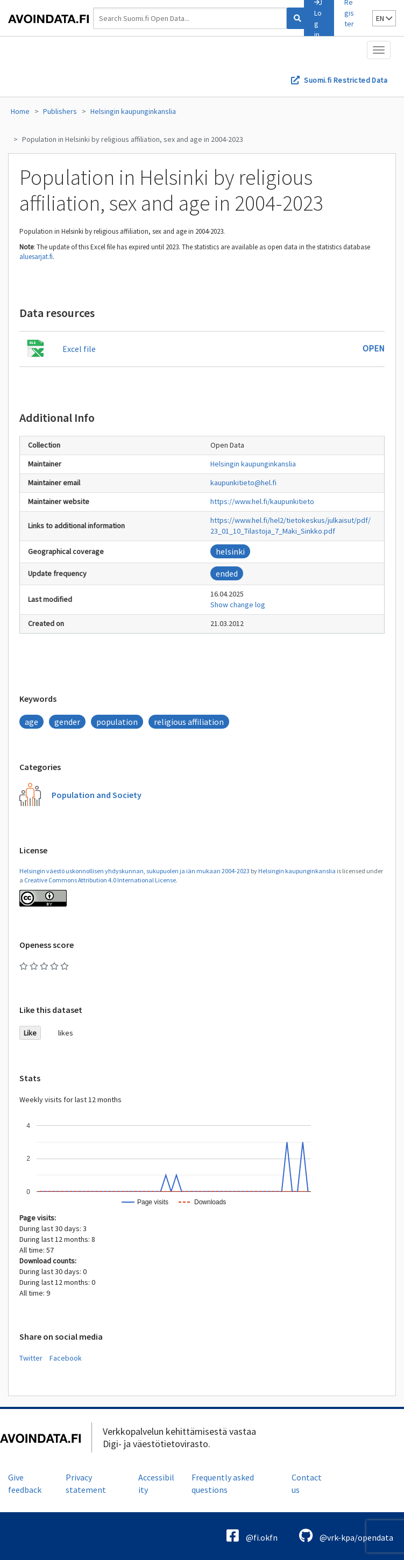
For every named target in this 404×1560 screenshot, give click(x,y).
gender (67, 721)
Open (374, 348)
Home (20, 111)
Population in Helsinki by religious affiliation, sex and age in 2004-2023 (132, 139)
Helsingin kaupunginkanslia (133, 111)
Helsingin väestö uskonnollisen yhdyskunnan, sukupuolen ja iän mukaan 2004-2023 (134, 871)
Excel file (79, 348)
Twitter (30, 1358)
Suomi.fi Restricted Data (345, 80)
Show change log (237, 604)
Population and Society (96, 794)
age (31, 721)
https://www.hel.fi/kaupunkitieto (262, 501)
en (384, 18)
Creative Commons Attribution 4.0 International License (100, 880)
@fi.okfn (252, 1535)
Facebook (65, 1358)
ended (227, 573)
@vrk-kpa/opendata (346, 1535)
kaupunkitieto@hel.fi (243, 482)
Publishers (60, 111)
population (117, 721)
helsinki (230, 551)
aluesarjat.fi (36, 256)
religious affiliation (189, 721)
